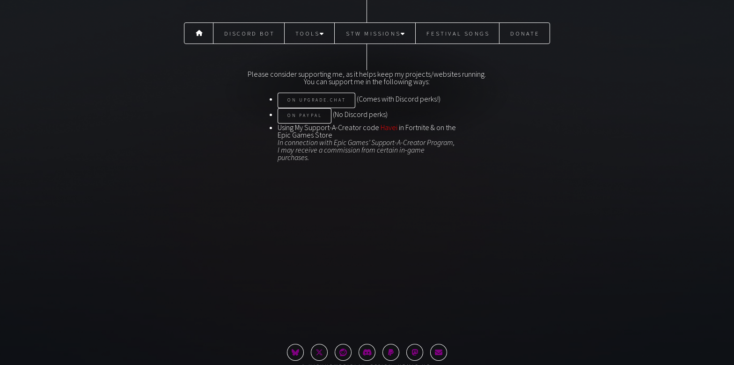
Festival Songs (458, 33)
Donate (525, 33)
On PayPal (304, 115)
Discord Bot (249, 33)
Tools (310, 33)
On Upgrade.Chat (316, 100)
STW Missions (376, 33)
